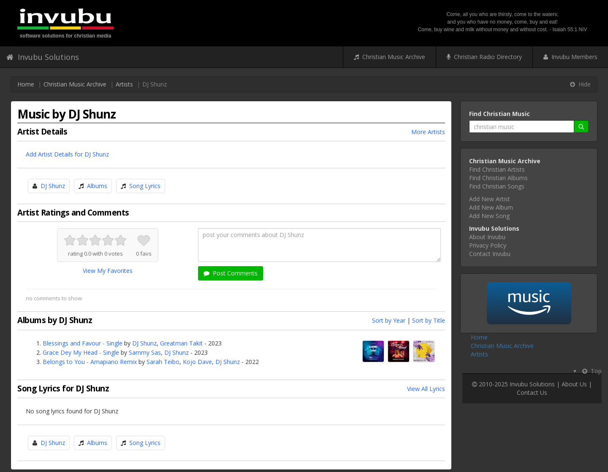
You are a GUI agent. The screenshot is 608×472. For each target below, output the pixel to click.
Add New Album (491, 207)
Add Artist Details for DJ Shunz (67, 154)
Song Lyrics (144, 186)
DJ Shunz (53, 186)
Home (25, 84)
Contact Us (532, 392)
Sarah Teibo (163, 362)
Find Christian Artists (497, 169)
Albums (97, 186)
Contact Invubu (489, 254)
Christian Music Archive (389, 57)
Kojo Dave (197, 362)
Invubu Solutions (42, 57)
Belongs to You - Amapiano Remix (90, 362)
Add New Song (489, 216)
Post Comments (231, 273)
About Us (574, 384)
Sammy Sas (145, 352)
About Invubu (487, 237)
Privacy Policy (487, 245)
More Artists (428, 132)
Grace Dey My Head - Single (81, 352)
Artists (124, 84)
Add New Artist (489, 199)
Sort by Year (388, 320)
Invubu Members (570, 57)
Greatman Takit (181, 343)
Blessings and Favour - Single (82, 343)
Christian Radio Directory (484, 57)
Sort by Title (428, 320)
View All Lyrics (426, 389)
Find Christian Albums (498, 178)
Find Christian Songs (496, 186)
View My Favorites (108, 271)
